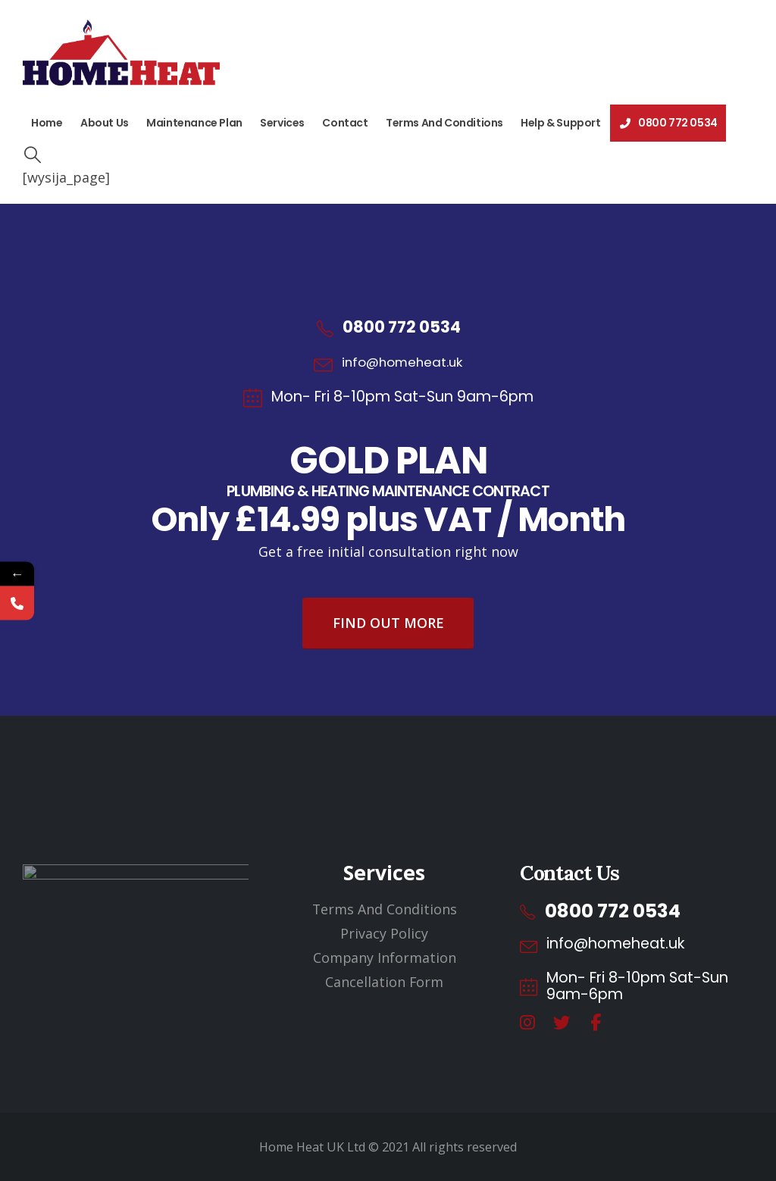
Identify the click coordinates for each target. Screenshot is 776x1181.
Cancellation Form (384, 982)
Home (46, 122)
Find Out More (388, 623)
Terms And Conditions (444, 122)
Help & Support (560, 122)
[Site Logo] (121, 53)
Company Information (384, 957)
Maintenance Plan (194, 122)
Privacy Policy (384, 933)
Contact (345, 122)
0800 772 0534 (668, 122)
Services (282, 122)
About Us (104, 122)
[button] (32, 154)
